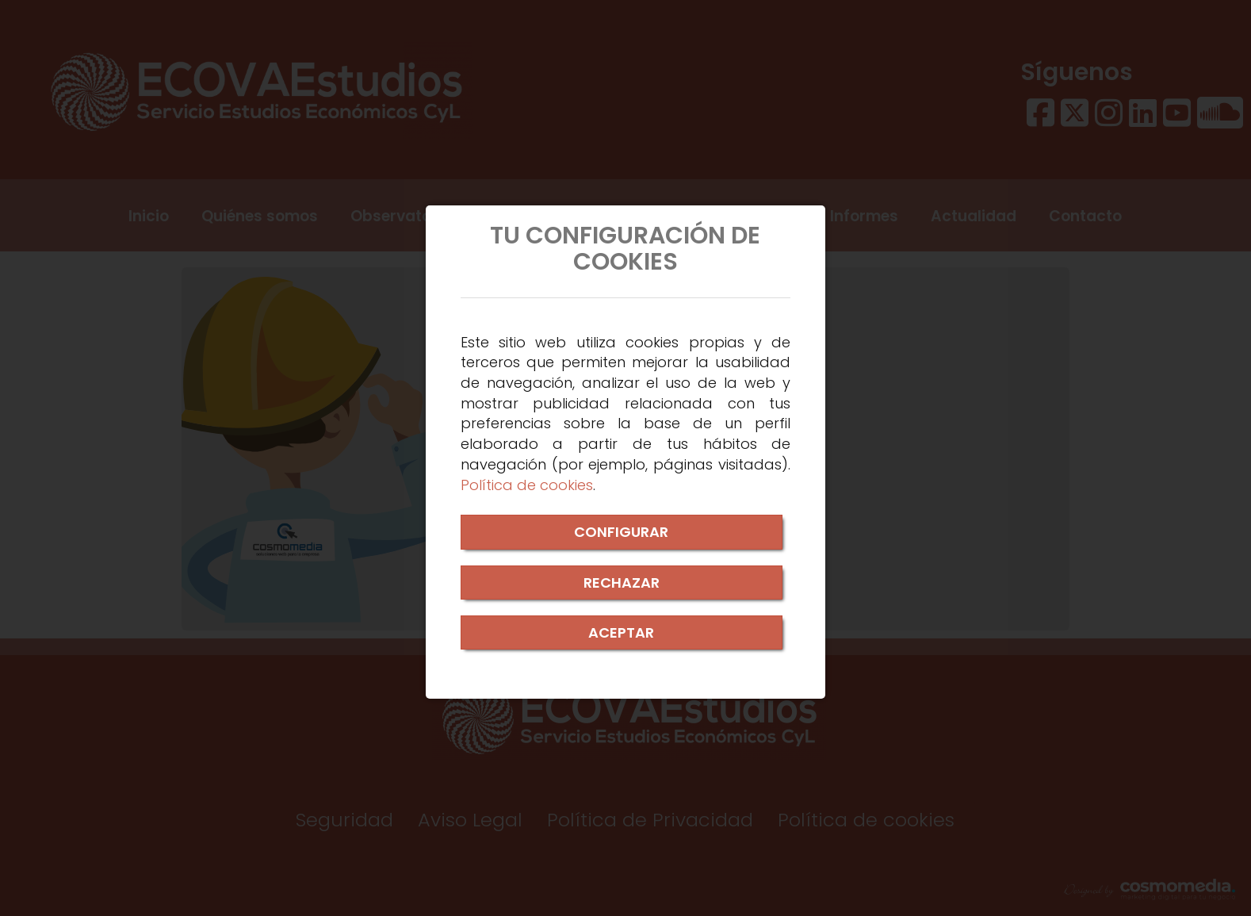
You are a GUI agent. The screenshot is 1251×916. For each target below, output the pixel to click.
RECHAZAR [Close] (621, 582)
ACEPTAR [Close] (621, 632)
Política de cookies (527, 485)
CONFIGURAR (621, 532)
